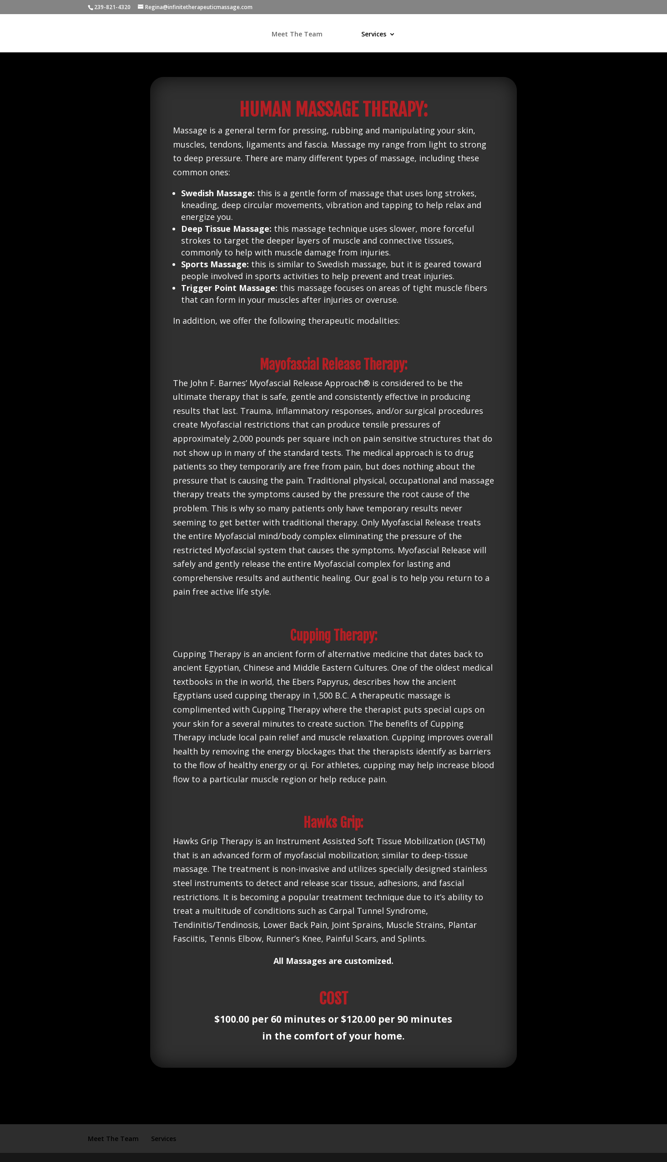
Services (373, 34)
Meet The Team (297, 34)
